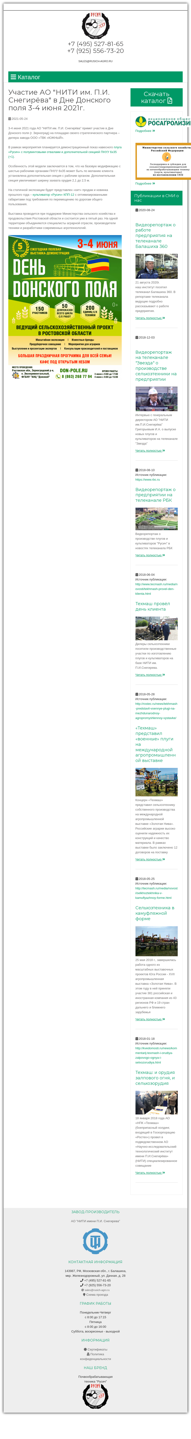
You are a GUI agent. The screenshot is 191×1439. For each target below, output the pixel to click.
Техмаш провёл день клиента (152, 606)
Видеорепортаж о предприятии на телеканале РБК (155, 495)
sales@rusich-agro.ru (96, 61)
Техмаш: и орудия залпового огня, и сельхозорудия (155, 1078)
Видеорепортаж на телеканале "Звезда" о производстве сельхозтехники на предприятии (156, 366)
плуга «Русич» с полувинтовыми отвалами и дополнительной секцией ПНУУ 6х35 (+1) (64, 151)
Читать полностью (150, 318)
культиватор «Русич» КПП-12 (53, 194)
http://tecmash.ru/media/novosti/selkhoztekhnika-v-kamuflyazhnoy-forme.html (156, 893)
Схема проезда (95, 1294)
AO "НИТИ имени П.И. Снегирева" (95, 1221)
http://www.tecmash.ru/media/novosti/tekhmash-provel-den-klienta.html (156, 588)
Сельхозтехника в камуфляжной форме (154, 913)
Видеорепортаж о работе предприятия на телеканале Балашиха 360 (155, 235)
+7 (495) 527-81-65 (95, 1280)
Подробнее (145, 131)
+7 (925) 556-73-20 (95, 1285)
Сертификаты (95, 1349)
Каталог (25, 77)
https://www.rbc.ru (147, 479)
